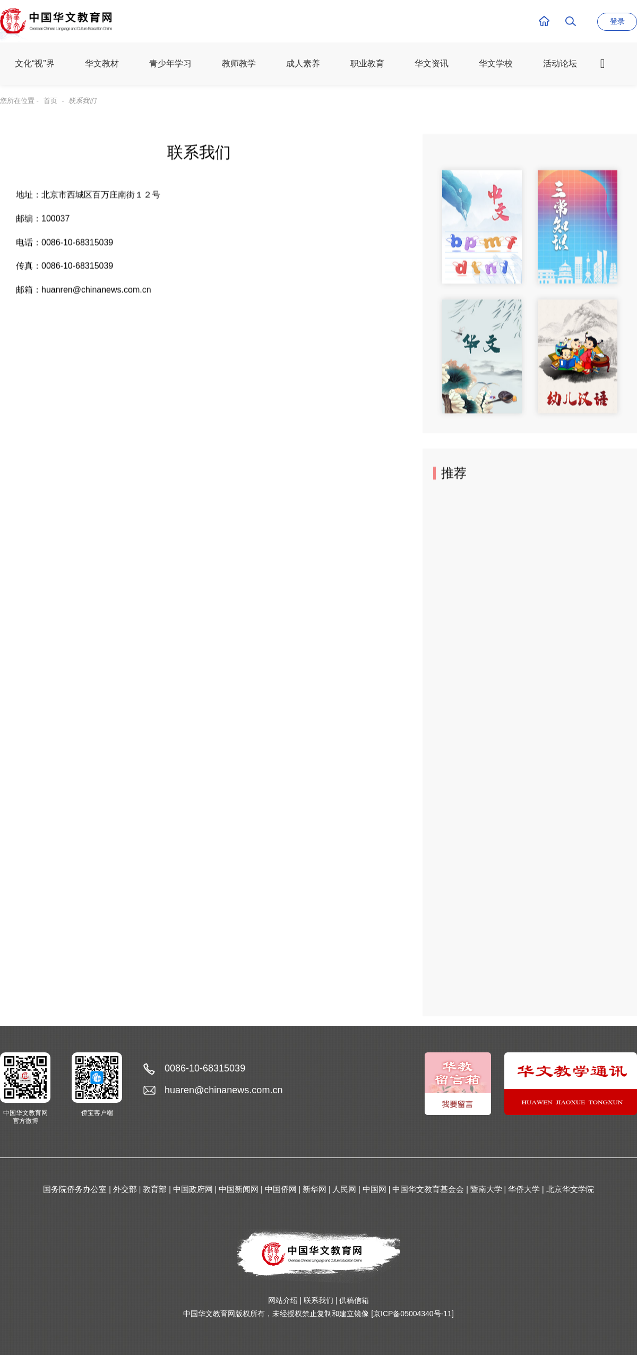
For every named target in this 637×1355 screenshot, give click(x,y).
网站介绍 (283, 1300)
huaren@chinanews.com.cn (223, 1090)
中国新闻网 (239, 1189)
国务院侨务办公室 (75, 1189)
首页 (50, 101)
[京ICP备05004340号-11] (412, 1313)
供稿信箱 (354, 1300)
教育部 (155, 1189)
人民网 (344, 1189)
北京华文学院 (570, 1189)
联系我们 (318, 1300)
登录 (617, 21)
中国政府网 (193, 1189)
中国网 (374, 1189)
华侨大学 (524, 1189)
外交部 (125, 1189)
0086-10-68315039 (205, 1068)
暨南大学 (486, 1189)
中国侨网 (281, 1189)
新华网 (314, 1189)
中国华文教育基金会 (428, 1189)
